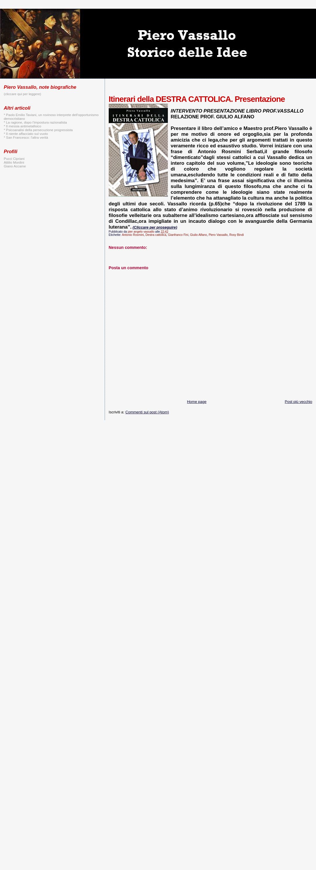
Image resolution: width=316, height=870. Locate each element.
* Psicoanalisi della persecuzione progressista (38, 130)
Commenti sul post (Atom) (147, 412)
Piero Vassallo (218, 234)
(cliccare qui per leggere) (22, 94)
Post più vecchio (298, 401)
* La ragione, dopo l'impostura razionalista (35, 122)
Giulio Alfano (198, 234)
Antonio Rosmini (133, 234)
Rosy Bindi (236, 234)
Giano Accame (15, 166)
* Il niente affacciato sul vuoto (26, 133)
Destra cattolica (156, 234)
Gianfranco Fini (178, 234)
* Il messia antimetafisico (22, 126)
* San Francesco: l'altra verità (26, 137)
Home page (196, 401)
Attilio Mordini (14, 162)
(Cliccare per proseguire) (154, 227)
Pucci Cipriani (14, 158)
